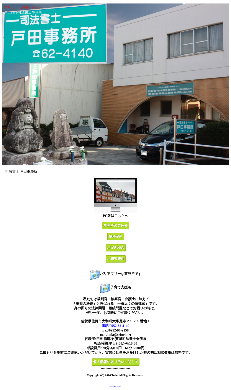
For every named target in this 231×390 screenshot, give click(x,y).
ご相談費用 (115, 259)
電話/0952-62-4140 (115, 326)
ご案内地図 (115, 247)
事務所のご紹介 (115, 225)
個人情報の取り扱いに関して (115, 362)
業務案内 (116, 236)
